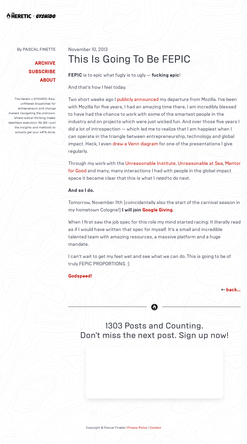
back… (233, 290)
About (48, 80)
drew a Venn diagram (135, 144)
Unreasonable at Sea (200, 163)
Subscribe (42, 72)
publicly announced (138, 99)
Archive (45, 63)
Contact (155, 427)
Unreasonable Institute (150, 163)
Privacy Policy (137, 427)
